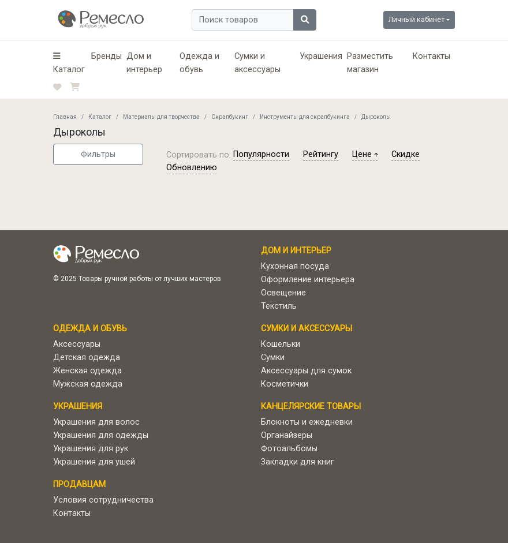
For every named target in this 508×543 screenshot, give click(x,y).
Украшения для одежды (100, 435)
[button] (70, 63)
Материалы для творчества (161, 117)
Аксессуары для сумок (306, 371)
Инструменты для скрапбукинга (305, 117)
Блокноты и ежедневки (307, 422)
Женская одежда (87, 371)
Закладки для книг (297, 462)
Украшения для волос (96, 422)
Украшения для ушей (94, 462)
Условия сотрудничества (103, 500)
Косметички (284, 384)
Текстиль (279, 306)
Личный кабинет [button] (416, 19)
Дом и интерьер (144, 62)
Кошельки (280, 344)
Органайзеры (286, 435)
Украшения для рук (90, 449)
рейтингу (320, 154)
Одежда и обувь (199, 62)
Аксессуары (76, 344)
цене (365, 154)
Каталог (99, 117)
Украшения (321, 56)
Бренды (106, 56)
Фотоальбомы (289, 449)
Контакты (431, 56)
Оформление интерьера (307, 279)
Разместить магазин (370, 62)
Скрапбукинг (229, 117)
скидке (405, 154)
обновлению (191, 168)
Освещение (283, 293)
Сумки (273, 357)
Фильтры (98, 154)
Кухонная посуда (295, 266)
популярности (261, 154)
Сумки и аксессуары (257, 62)
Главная (65, 117)
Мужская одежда (87, 384)
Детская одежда (86, 357)
